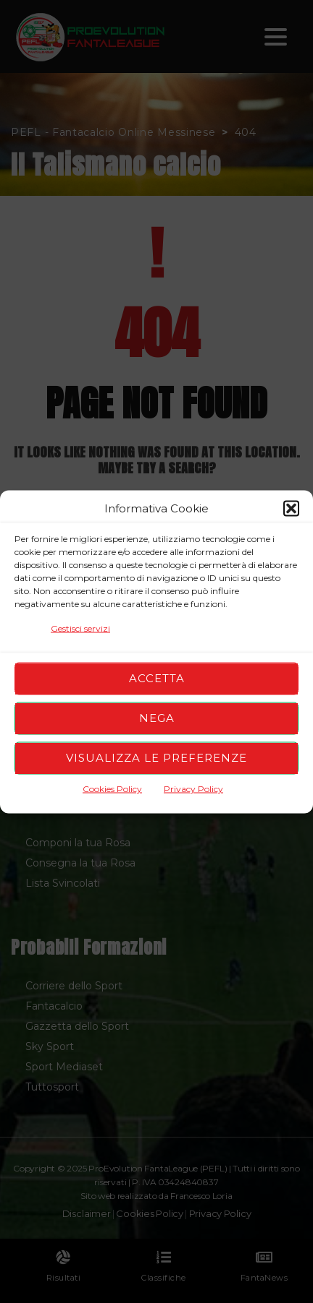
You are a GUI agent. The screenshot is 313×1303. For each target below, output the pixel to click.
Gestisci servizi (80, 627)
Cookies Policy (112, 788)
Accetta (157, 678)
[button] (291, 508)
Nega (157, 718)
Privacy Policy (193, 788)
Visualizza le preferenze (156, 758)
